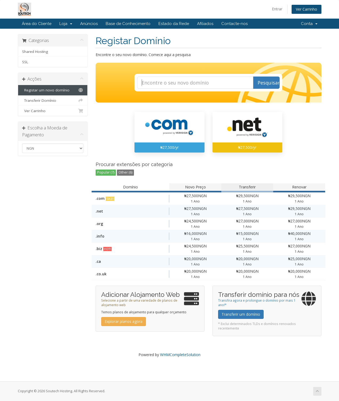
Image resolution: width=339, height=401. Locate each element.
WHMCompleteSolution (180, 354)
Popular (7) (105, 172)
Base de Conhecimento (128, 23)
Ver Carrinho (306, 9)
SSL (25, 62)
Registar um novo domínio (53, 90)
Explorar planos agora (123, 321)
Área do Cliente (36, 23)
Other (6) (125, 172)
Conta (309, 23)
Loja (65, 23)
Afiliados (205, 23)
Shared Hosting (35, 51)
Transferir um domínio (241, 314)
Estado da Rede (173, 23)
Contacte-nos (234, 23)
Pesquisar (269, 82)
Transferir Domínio (53, 100)
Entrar (277, 8)
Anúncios (89, 23)
